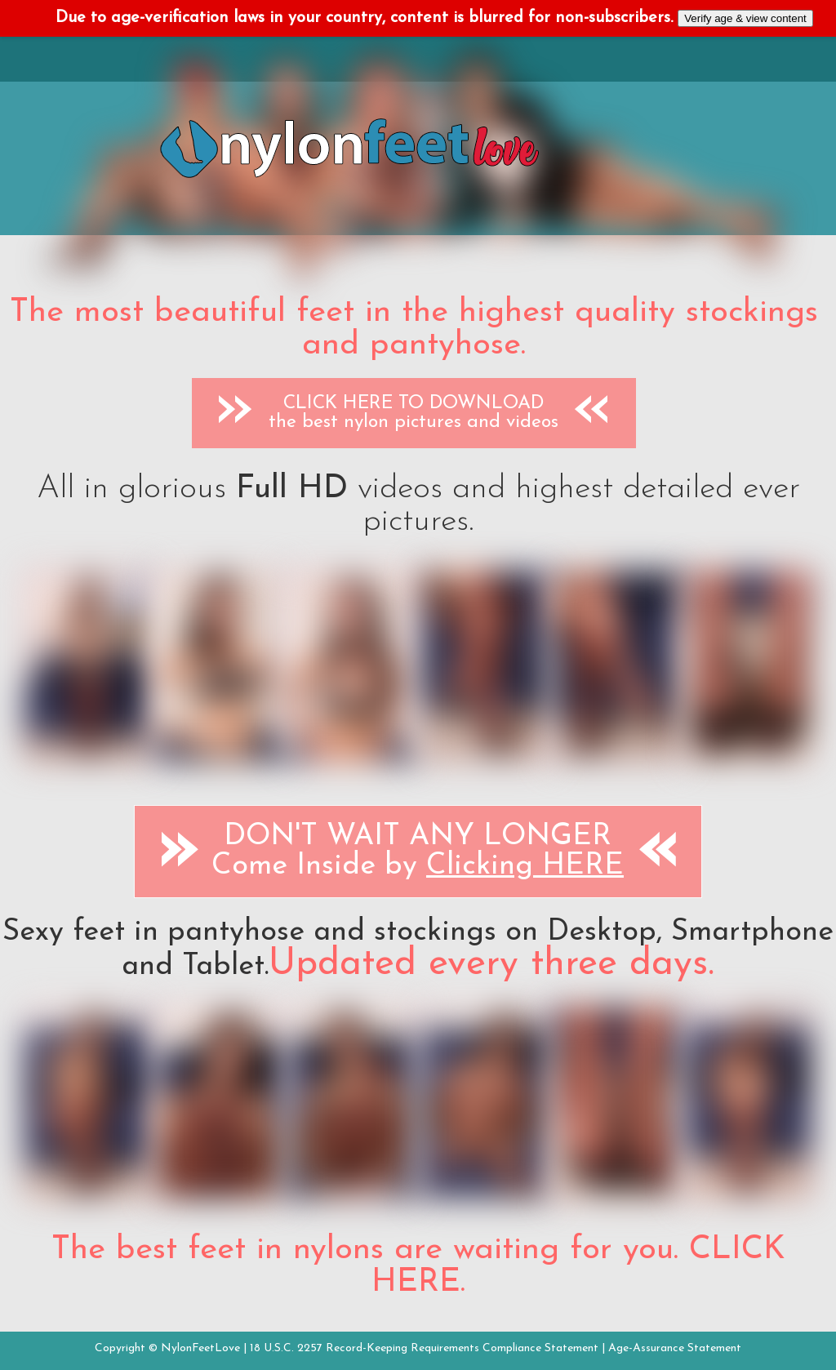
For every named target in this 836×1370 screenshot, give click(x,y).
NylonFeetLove (200, 1348)
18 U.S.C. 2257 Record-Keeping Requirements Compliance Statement (424, 1348)
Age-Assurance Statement (674, 1348)
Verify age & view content (745, 18)
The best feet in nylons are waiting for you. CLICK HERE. (418, 1266)
